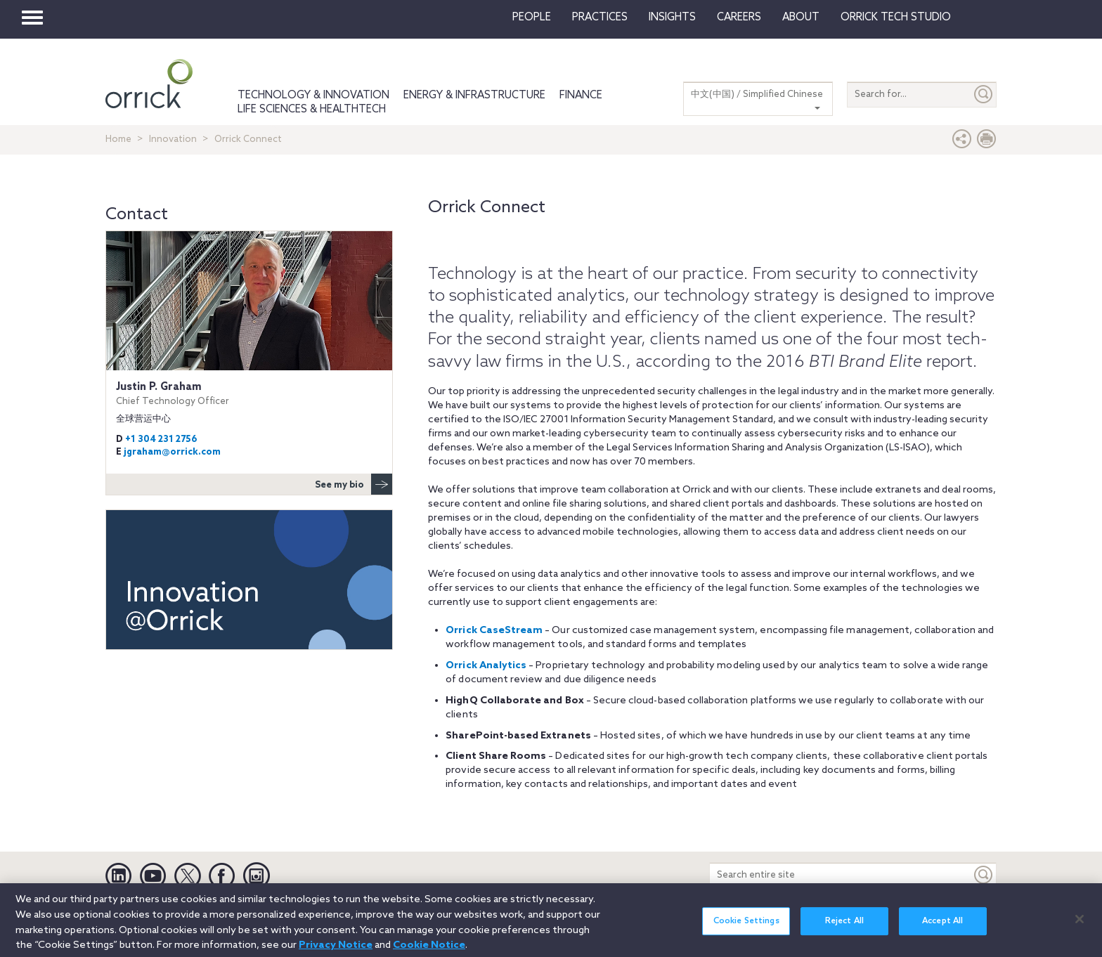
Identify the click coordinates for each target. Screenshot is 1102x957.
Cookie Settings (746, 927)
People (531, 17)
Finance (580, 95)
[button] (962, 142)
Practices (600, 17)
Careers (739, 17)
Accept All (942, 927)
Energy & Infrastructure (474, 95)
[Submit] (984, 95)
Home (118, 139)
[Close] (1079, 925)
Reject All (844, 927)
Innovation (173, 139)
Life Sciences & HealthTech (312, 109)
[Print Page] (987, 142)
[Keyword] (984, 875)
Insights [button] (672, 17)
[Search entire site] (840, 875)
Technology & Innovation (313, 95)
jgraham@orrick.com (172, 452)
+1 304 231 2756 (161, 439)
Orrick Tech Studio (896, 17)
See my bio (353, 484)
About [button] (800, 17)
